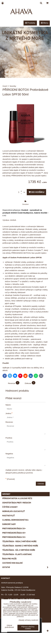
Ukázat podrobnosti (9, 626)
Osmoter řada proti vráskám (16, 502)
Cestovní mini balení (12, 563)
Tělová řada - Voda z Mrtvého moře (19, 541)
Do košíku (36, 192)
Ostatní (26, 567)
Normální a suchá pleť (13, 511)
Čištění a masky (10, 507)
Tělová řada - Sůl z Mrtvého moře (18, 550)
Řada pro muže (9, 558)
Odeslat (41, 484)
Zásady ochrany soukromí (28, 620)
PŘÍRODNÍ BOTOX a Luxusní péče (17, 498)
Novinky (6, 494)
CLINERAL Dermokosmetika (15, 520)
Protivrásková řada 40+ (14, 532)
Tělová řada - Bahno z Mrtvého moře (20, 545)
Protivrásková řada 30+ (14, 528)
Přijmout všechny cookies (28, 628)
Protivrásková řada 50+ (14, 537)
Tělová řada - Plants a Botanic (17, 554)
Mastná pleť (8, 515)
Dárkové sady (9, 524)
